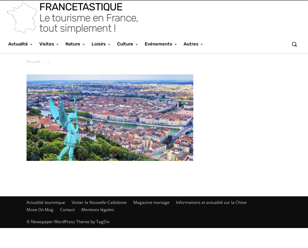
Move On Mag (40, 210)
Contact (67, 210)
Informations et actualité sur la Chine (211, 202)
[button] (294, 44)
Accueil (33, 61)
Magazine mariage (151, 202)
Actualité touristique (46, 202)
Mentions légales (97, 210)
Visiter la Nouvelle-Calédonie (99, 202)
